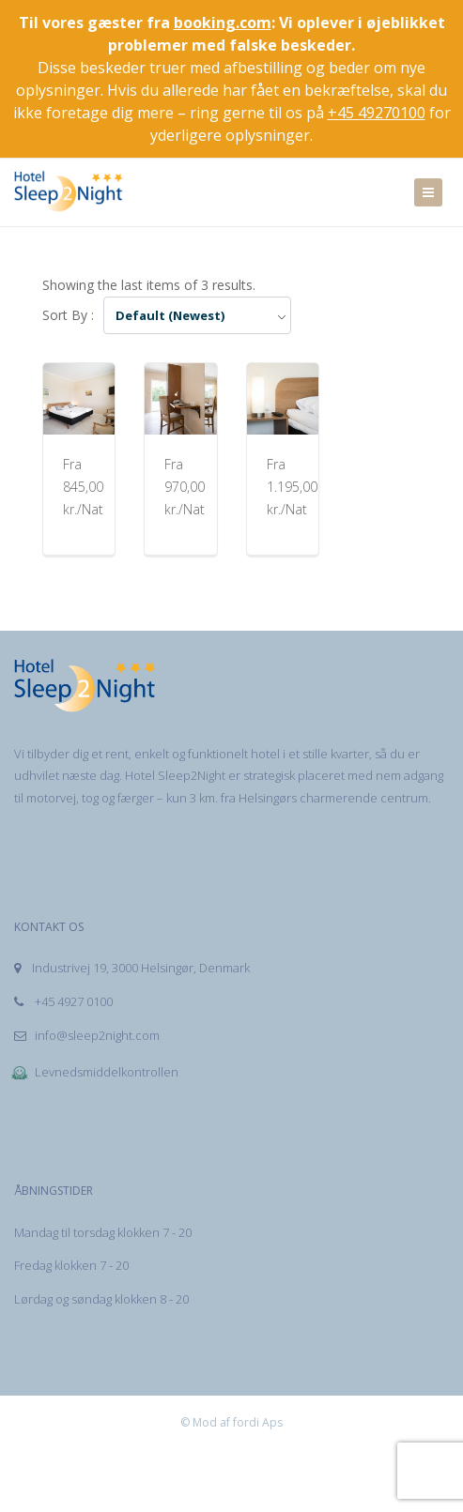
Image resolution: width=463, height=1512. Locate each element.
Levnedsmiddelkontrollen (94, 1071)
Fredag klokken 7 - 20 (71, 1265)
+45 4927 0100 (63, 1001)
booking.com (222, 22)
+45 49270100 (376, 112)
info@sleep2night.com (87, 1035)
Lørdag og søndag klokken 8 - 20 (101, 1299)
